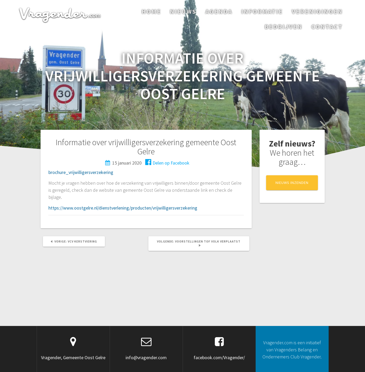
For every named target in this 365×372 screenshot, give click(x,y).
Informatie (262, 11)
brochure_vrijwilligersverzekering (80, 172)
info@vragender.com (146, 357)
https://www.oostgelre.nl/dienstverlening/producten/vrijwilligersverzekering (122, 208)
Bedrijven (283, 26)
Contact (327, 26)
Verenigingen (317, 11)
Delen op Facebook (167, 163)
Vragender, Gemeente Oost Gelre (73, 357)
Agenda (218, 11)
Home (151, 11)
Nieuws (183, 11)
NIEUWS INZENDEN (292, 182)
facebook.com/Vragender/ (219, 357)
